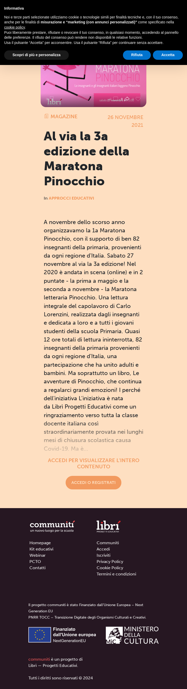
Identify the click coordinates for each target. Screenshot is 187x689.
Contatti (37, 567)
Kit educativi (41, 549)
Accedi (103, 549)
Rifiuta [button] (137, 55)
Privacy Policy (110, 561)
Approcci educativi (71, 198)
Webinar (37, 555)
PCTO (35, 561)
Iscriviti (103, 555)
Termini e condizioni (116, 574)
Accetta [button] (167, 55)
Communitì (108, 542)
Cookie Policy (110, 567)
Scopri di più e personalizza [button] (36, 55)
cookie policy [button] (14, 27)
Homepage (40, 542)
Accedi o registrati (93, 482)
